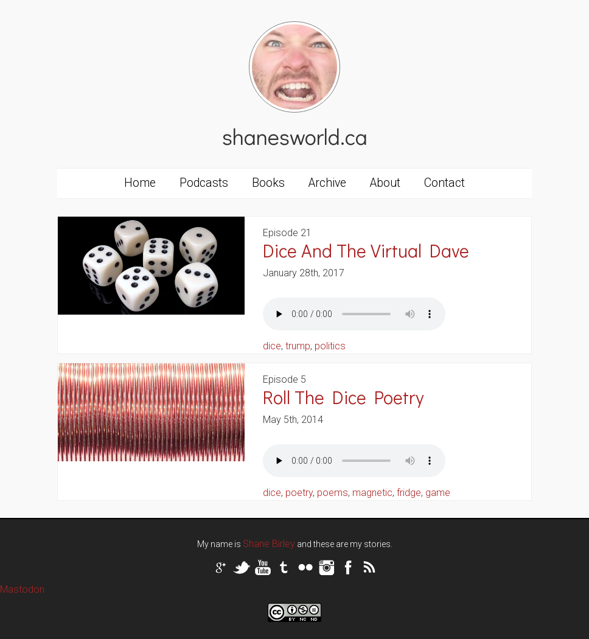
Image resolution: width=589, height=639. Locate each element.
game (437, 492)
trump (297, 346)
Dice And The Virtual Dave (366, 250)
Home (140, 183)
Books (268, 183)
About (385, 183)
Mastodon (22, 589)
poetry (299, 492)
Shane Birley (269, 544)
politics (330, 346)
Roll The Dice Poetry (343, 397)
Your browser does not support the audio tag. (354, 314)
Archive (327, 183)
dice (272, 346)
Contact (444, 183)
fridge (409, 492)
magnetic (372, 492)
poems (332, 492)
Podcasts (203, 183)
